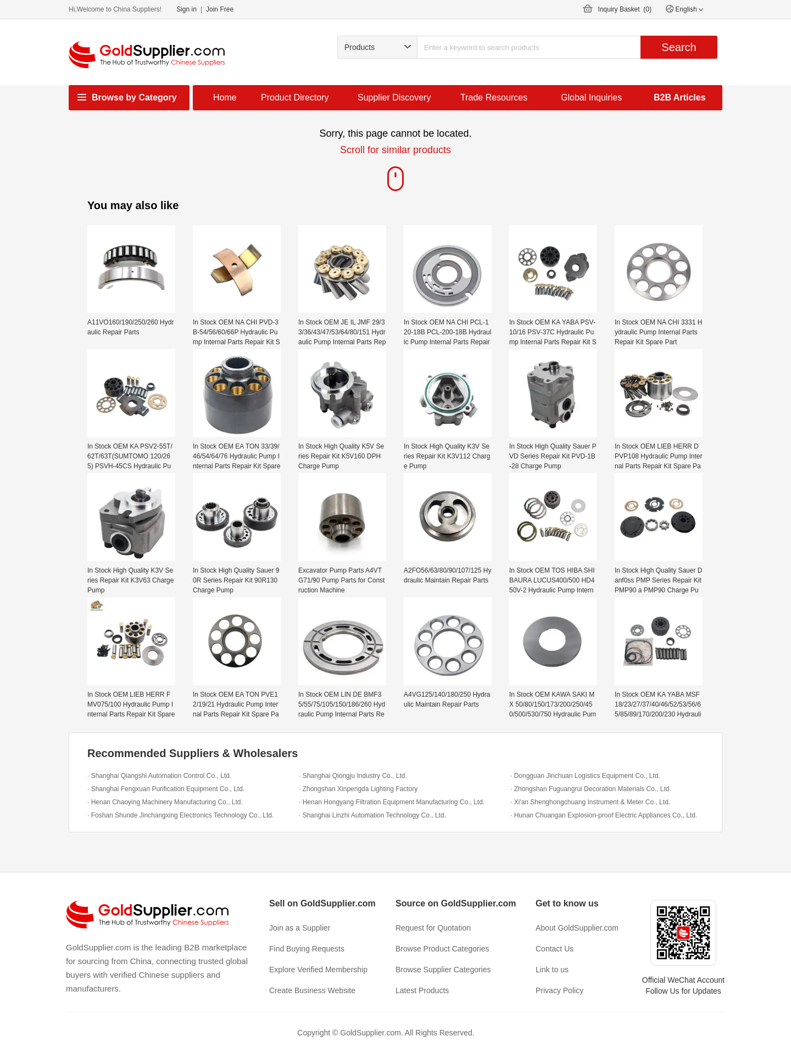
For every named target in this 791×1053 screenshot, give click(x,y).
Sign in (186, 9)
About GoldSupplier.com (577, 927)
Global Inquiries (591, 97)
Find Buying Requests (306, 948)
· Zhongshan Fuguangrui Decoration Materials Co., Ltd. (590, 789)
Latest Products (422, 990)
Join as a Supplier (299, 927)
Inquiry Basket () (624, 9)
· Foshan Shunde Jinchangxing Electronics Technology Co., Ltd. (180, 815)
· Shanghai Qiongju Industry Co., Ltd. (353, 776)
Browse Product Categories (442, 948)
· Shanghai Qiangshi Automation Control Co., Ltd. (159, 776)
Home (225, 97)
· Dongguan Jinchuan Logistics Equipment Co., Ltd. (585, 776)
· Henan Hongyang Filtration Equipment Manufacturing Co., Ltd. (391, 802)
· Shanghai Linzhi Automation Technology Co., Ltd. (372, 815)
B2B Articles (680, 97)
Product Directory (295, 97)
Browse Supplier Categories (443, 969)
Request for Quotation (433, 927)
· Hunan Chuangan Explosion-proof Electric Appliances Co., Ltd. (603, 815)
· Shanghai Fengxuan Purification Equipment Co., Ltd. (165, 789)
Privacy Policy (559, 990)
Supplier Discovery (394, 97)
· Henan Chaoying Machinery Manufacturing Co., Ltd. (165, 802)
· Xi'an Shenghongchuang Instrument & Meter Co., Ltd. (590, 802)
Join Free (219, 9)
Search (678, 47)
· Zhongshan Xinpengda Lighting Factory (358, 789)
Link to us (552, 969)
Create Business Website (312, 990)
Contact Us (554, 948)
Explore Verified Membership (318, 969)
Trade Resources (493, 97)
